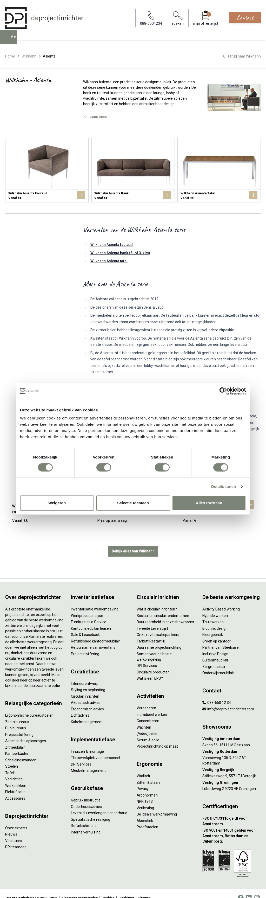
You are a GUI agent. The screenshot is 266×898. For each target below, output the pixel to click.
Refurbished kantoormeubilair (95, 632)
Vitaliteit (143, 767)
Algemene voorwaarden (79, 888)
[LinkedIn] (248, 889)
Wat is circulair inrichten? (157, 600)
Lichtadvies (80, 706)
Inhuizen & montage (87, 742)
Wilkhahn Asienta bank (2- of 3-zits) (120, 253)
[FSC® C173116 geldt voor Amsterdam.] (231, 811)
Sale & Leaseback (85, 625)
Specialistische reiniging (90, 810)
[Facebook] (240, 889)
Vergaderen (146, 699)
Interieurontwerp (84, 674)
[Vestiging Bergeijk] (231, 760)
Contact (245, 17)
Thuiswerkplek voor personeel (95, 748)
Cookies (108, 888)
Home (10, 56)
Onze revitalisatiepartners (158, 625)
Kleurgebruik (212, 625)
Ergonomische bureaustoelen (29, 706)
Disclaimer (126, 888)
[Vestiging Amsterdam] (231, 729)
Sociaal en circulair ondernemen (163, 606)
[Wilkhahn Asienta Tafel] (219, 170)
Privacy (143, 779)
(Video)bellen (147, 724)
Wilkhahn (29, 56)
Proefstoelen (147, 818)
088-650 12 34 (216, 693)
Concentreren (148, 711)
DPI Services (81, 755)
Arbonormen (147, 786)
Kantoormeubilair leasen (91, 619)
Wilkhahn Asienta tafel (109, 261)
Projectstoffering (19, 725)
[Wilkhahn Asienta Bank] (133, 170)
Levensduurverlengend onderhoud (99, 803)
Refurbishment (83, 816)
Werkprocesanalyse (87, 606)
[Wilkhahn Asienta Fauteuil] (46, 170)
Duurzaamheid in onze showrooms (165, 612)
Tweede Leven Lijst (152, 619)
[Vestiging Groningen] (231, 773)
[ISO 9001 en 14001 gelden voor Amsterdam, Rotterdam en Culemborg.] (231, 826)
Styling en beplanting (88, 680)
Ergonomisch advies (87, 700)
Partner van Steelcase (220, 638)
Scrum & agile (148, 731)
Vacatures (13, 831)
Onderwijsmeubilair (218, 663)
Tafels (10, 763)
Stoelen (11, 757)
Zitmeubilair (15, 738)
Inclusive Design (215, 644)
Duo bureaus (15, 719)
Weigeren (57, 503)
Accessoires (15, 789)
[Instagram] (257, 889)
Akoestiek (145, 811)
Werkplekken (15, 776)
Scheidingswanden (20, 751)
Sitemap (144, 888)
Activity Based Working (221, 600)
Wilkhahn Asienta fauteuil (111, 245)
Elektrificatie (15, 782)
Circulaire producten (153, 663)
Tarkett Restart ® (151, 632)
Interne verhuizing (86, 823)
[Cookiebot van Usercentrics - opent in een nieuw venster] (223, 391)
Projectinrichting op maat (157, 737)
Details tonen (223, 486)
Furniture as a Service (88, 612)
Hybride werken (215, 606)
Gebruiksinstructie (86, 791)
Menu (16, 41)
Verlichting (14, 770)
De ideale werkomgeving (157, 805)
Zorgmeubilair (213, 657)
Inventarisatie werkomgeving (94, 600)
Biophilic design (215, 619)
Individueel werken (152, 705)
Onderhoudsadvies (86, 797)
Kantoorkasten (17, 744)
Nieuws (11, 825)
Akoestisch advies (86, 693)
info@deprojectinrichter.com (228, 700)
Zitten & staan (148, 773)
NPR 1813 (145, 792)
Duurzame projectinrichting (159, 638)
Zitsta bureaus (17, 712)
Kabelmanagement (87, 712)
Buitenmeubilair (215, 651)
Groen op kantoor (216, 632)
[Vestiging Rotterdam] (231, 742)
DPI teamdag (15, 838)
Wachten (144, 718)
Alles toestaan (209, 503)
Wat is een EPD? (150, 669)
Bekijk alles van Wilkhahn (133, 542)
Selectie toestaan (133, 503)
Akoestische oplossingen (25, 731)
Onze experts (16, 819)
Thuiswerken (213, 612)
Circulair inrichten (85, 687)
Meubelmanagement (88, 761)
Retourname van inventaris (93, 638)
